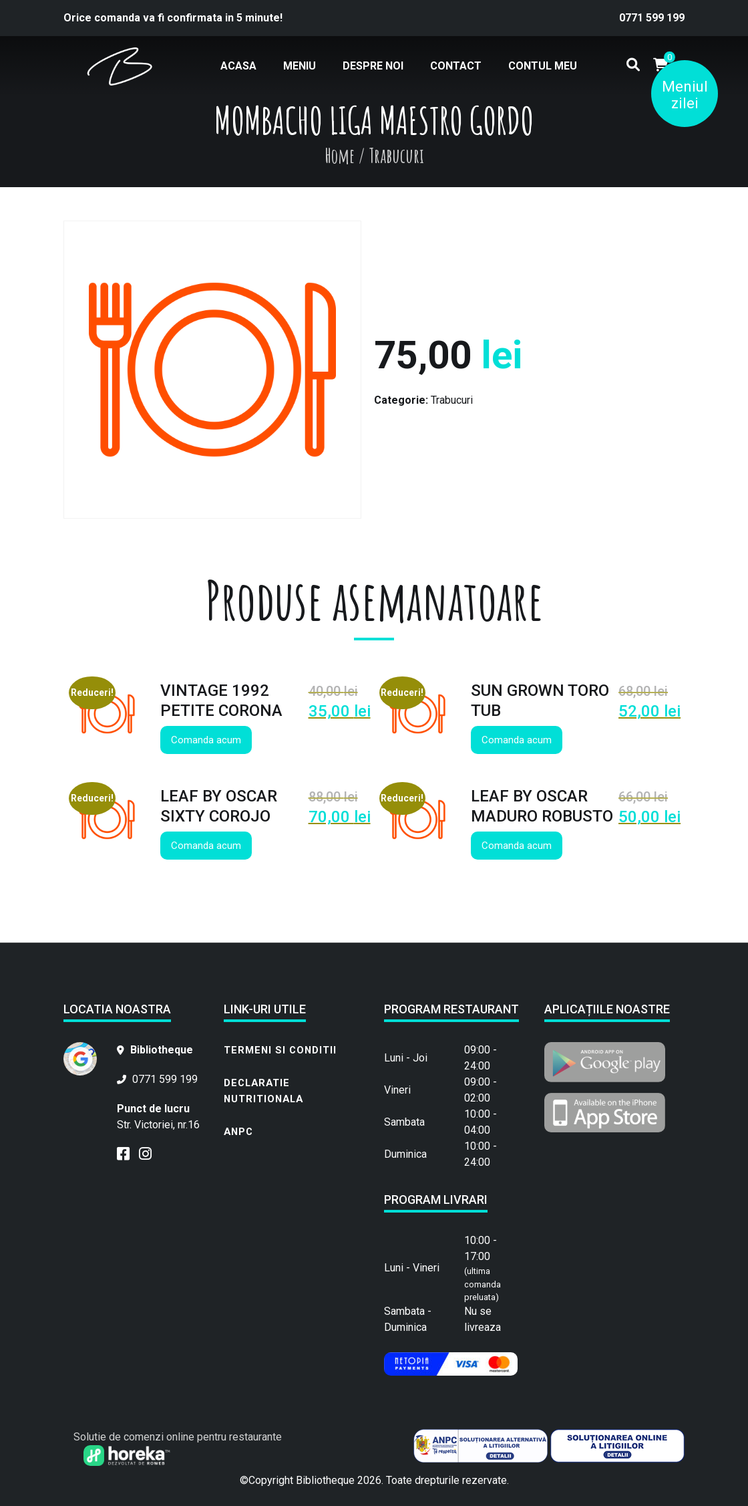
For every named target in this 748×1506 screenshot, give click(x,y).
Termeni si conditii (280, 1050)
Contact (456, 65)
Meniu (299, 65)
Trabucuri (452, 400)
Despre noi (373, 65)
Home (340, 155)
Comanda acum (206, 740)
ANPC (238, 1132)
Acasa (238, 65)
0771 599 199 (652, 17)
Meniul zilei (685, 95)
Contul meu (542, 65)
